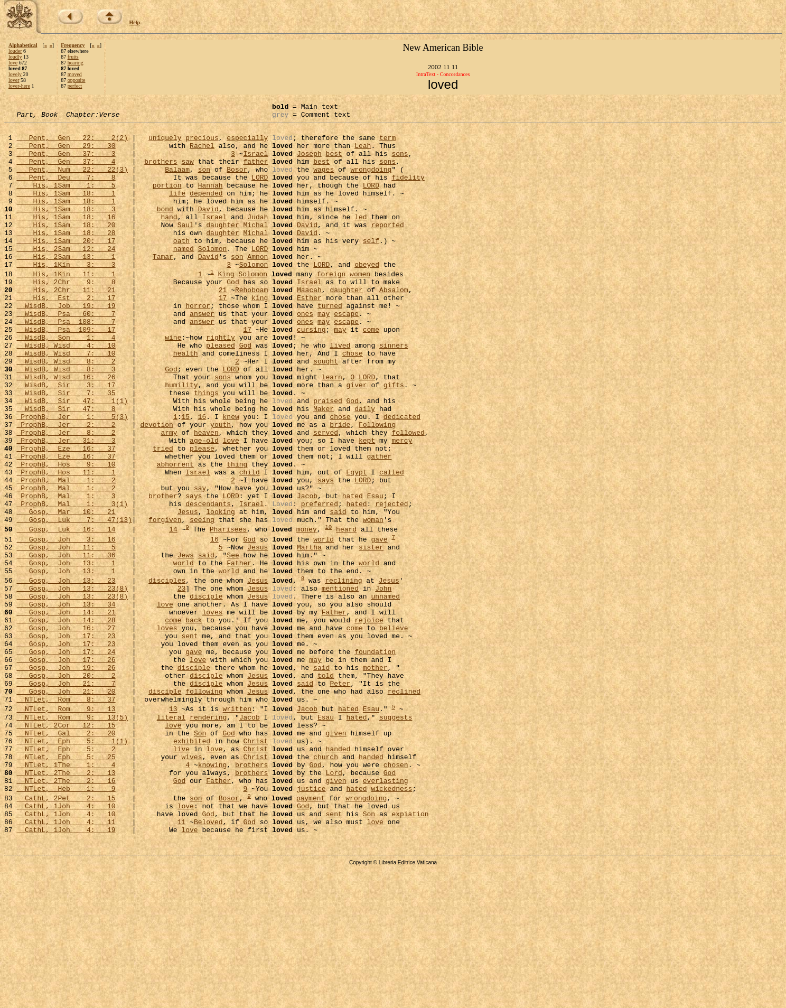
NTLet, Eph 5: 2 (65, 875)
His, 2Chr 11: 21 (65, 326)
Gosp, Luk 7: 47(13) (74, 601)
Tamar (163, 286)
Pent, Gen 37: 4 (65, 172)
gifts (393, 440)
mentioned (340, 683)
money (306, 613)
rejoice (368, 721)
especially (247, 143)
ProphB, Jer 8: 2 (65, 497)
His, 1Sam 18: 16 (65, 239)
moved (75, 74)
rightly (220, 383)
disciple (206, 692)
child (249, 544)
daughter (222, 248)
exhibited (191, 866)
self (371, 267)
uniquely (164, 143)
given (335, 856)
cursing (311, 373)
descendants (208, 582)
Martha (309, 634)
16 (202, 478)
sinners (393, 392)
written (236, 828)
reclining (343, 673)
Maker (323, 468)
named (183, 277)
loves (212, 711)
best (334, 162)
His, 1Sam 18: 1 (65, 210)
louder (15, 51)
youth (220, 487)
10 (328, 610)
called (391, 544)
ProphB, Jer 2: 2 (65, 487)
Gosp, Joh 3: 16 (65, 624)
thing (237, 535)
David (208, 229)
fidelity (407, 191)
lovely (15, 74)
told (325, 787)
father (255, 172)
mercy (401, 506)
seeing (202, 601)
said (338, 592)
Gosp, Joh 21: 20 (65, 806)
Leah (362, 153)
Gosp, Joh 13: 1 (65, 653)
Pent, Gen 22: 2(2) (72, 143)
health (185, 402)
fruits (73, 57)
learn (332, 430)
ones (305, 354)
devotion (156, 487)
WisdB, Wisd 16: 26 (65, 430)
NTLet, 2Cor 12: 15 (65, 847)
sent (189, 740)
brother (162, 573)
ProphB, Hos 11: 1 (65, 544)
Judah (257, 239)
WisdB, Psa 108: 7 (65, 364)
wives (191, 885)
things (206, 449)
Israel (255, 162)
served (325, 497)
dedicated (401, 478)
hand (169, 239)
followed (407, 497)
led (360, 239)
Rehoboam (251, 326)
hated (352, 573)
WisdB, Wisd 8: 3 (65, 421)
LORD (259, 191)
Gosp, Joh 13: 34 (65, 702)
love (12, 63)
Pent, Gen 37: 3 (65, 162)
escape (346, 354)
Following (377, 487)
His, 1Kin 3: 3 (65, 296)
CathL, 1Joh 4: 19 (65, 972)
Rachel (202, 153)
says (325, 554)
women (360, 307)
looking (220, 592)
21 (223, 326)
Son (200, 856)
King (226, 307)
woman (373, 601)
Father (239, 653)
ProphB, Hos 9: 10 (65, 535)
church (325, 885)
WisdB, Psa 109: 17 (65, 373)
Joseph (309, 162)
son (204, 181)
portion (167, 201)
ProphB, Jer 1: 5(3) (72, 478)
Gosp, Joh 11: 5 (65, 634)
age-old (204, 506)
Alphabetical (22, 45)
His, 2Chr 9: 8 (65, 316)
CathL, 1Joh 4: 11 (65, 962)
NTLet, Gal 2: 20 (65, 856)
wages (323, 181)
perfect (75, 86)
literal (171, 837)
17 (223, 335)
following (203, 806)
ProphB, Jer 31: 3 (65, 506)
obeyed (366, 296)
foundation (375, 759)
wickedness (391, 923)
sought (325, 411)
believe (393, 730)
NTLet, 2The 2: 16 (65, 913)
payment (310, 934)
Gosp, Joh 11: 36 (65, 643)
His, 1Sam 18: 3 (65, 229)
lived (340, 392)
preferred (319, 582)
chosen (395, 894)
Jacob (307, 573)
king (259, 335)
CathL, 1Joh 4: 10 (65, 943)
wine (173, 383)
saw (187, 172)
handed (337, 875)
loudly (15, 57)
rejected (391, 582)
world (323, 624)
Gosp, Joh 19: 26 (65, 778)
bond (165, 229)
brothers (160, 172)
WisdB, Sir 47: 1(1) (72, 459)
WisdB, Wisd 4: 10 (65, 392)
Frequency (73, 45)
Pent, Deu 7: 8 (65, 191)
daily (364, 468)
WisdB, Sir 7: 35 (65, 449)
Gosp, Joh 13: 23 (65, 673)
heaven (206, 497)
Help (135, 22)
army (169, 497)
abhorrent (175, 535)
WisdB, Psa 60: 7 (65, 354)
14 (173, 613)
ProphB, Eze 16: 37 (65, 516)
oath (181, 267)
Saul (185, 248)
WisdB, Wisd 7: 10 (65, 402)
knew (230, 478)
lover (14, 80)
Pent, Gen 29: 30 (65, 153)
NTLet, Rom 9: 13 (65, 828)
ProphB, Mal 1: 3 (65, 573)
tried (163, 516)
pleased (220, 392)
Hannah (210, 201)
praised (327, 459)
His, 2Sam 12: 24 (65, 277)
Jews (185, 643)
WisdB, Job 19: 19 (65, 345)
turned (329, 345)
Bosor (237, 181)
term (387, 143)
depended (206, 210)
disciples (166, 673)
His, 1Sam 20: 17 (65, 267)
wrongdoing (370, 181)
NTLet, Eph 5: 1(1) (72, 866)
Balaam (177, 181)
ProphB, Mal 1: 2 (65, 554)
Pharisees (228, 613)
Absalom (393, 326)
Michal (255, 248)
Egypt (356, 544)
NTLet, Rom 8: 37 (65, 816)
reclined (404, 806)
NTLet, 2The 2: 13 (65, 904)
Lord (333, 904)
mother (375, 778)
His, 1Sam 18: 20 (65, 248)
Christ (255, 866)
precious (201, 143)
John (383, 683)
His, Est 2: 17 (65, 335)
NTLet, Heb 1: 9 (65, 923)
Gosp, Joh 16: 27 (65, 730)
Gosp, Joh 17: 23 (65, 740)
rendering (208, 837)
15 (185, 478)
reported (387, 248)
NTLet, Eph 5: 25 (65, 885)
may (323, 354)
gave (379, 624)
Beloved (208, 962)
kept (367, 506)
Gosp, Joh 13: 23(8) (72, 683)
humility (181, 440)
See (233, 643)
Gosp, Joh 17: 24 (65, 759)
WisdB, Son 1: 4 (65, 383)
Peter (340, 797)
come (371, 373)
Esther (309, 335)
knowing (212, 894)
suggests (395, 837)
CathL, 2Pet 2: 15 (65, 934)
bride (340, 487)
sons (399, 162)
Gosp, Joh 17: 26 (65, 768)
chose (352, 402)
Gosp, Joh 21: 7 (65, 797)
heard (346, 613)
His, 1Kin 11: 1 (65, 307)
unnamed (385, 692)
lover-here (19, 86)
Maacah (309, 326)
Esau (375, 573)
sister (371, 634)
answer (202, 354)
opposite (77, 80)
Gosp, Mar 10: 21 (65, 592)
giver (356, 440)
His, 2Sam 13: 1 (65, 286)
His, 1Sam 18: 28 (65, 258)
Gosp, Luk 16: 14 (65, 613)
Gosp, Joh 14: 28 (65, 721)
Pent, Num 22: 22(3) (72, 181)
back (193, 721)
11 (181, 962)
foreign (331, 307)
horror (197, 345)
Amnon (257, 286)
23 (181, 683)
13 (173, 828)
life (177, 210)
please (202, 516)
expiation (409, 953)
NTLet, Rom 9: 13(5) (72, 837)
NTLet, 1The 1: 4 (65, 894)
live (181, 875)
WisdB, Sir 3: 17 (65, 440)
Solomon (212, 277)
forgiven (164, 601)
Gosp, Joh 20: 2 (65, 787)
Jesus (187, 592)
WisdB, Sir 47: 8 (65, 468)
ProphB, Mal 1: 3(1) (72, 582)
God (233, 316)
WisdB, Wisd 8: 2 (65, 411)
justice (311, 923)
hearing (75, 63)
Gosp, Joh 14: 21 (65, 711)
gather (379, 525)
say (200, 563)
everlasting (385, 913)
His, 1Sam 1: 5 (65, 201)
